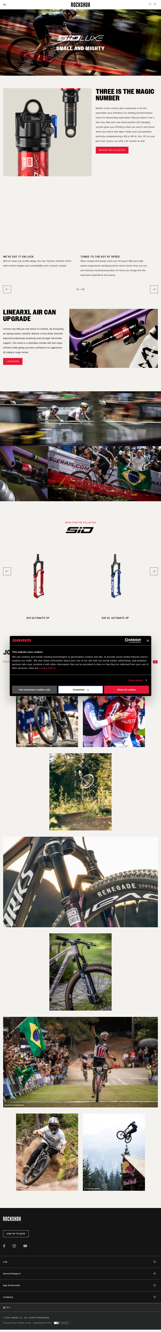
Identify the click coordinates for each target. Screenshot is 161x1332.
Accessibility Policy (42, 1323)
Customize (81, 689)
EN (6, 1308)
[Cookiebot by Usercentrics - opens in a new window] (127, 640)
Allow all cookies (126, 689)
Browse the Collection (112, 150)
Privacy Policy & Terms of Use (17, 1323)
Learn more (13, 361)
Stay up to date (16, 1234)
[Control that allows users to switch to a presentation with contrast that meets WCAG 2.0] (62, 1323)
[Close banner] (148, 640)
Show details (135, 680)
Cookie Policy (47, 668)
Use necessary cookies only (34, 689)
